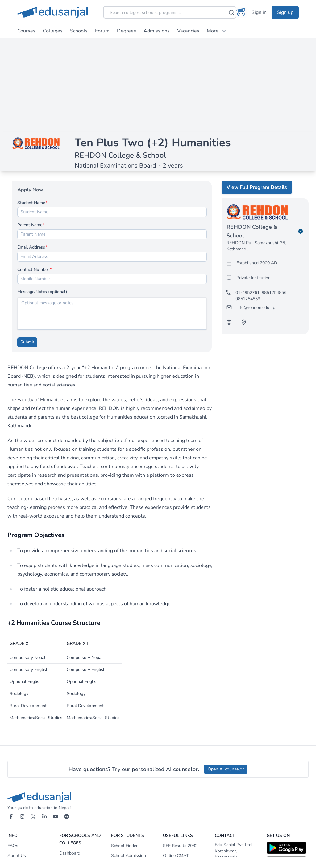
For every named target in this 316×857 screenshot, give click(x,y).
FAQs (12, 753)
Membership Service (78, 770)
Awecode (299, 846)
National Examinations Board (115, 73)
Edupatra (171, 783)
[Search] (231, 12)
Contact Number (33, 177)
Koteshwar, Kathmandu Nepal (226, 764)
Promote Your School (79, 807)
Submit (27, 249)
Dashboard (69, 760)
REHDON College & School (120, 62)
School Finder (124, 753)
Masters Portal (125, 810)
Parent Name (29, 132)
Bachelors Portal (127, 800)
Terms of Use (20, 783)
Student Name (31, 110)
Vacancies (188, 31)
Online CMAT (176, 763)
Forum (102, 31)
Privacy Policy (20, 792)
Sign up (285, 12)
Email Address (31, 154)
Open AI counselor (226, 676)
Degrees (126, 31)
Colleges (53, 31)
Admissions (156, 31)
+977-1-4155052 (235, 780)
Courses (26, 31)
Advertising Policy (24, 802)
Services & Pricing (76, 780)
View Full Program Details (257, 94)
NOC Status (174, 773)
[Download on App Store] (288, 769)
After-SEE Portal (127, 790)
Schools (79, 31)
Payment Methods (76, 817)
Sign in (259, 12)
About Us (16, 763)
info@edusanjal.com (236, 790)
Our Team (16, 773)
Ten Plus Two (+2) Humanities (153, 50)
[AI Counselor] (241, 12)
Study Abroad (176, 810)
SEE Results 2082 (180, 753)
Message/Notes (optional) (42, 199)
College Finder (125, 780)
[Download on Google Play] (288, 755)
